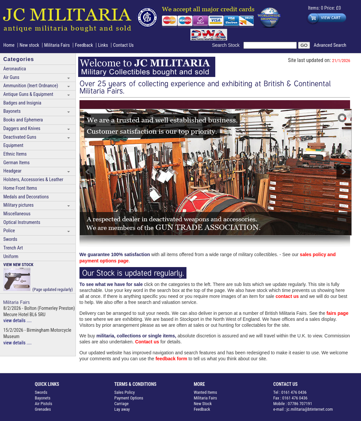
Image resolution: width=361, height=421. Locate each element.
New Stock (203, 403)
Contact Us (123, 45)
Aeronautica (14, 69)
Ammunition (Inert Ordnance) (30, 86)
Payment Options (128, 397)
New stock (30, 45)
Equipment (13, 145)
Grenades (43, 409)
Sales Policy (124, 392)
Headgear (12, 171)
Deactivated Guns (19, 137)
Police (9, 231)
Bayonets (12, 111)
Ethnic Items (15, 154)
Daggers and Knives (21, 128)
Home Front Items (20, 188)
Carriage (121, 403)
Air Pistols (43, 403)
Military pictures (18, 205)
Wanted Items (205, 392)
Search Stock (227, 45)
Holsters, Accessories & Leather (33, 179)
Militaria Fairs (57, 45)
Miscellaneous (16, 214)
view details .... (17, 320)
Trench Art (13, 248)
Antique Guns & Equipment (28, 94)
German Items (16, 163)
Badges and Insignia (22, 103)
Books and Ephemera (23, 120)
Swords (10, 239)
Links (103, 45)
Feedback (84, 45)
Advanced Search (330, 45)
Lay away (122, 409)
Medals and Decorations (26, 197)
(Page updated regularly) (38, 277)
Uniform (10, 256)
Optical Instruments (21, 222)
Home (9, 45)
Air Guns (11, 77)
